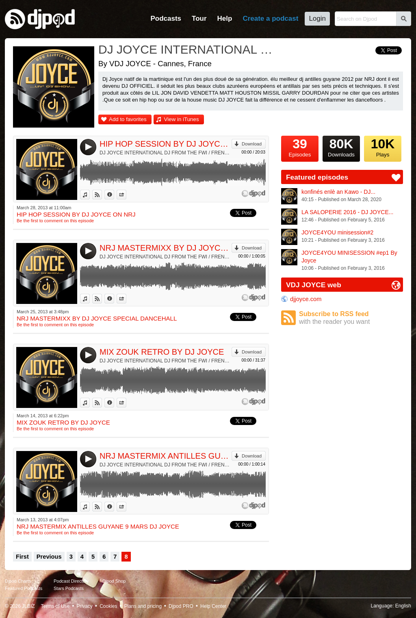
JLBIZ (28, 606)
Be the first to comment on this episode (55, 220)
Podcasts (165, 18)
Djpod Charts (18, 581)
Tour (199, 18)
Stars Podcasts (69, 588)
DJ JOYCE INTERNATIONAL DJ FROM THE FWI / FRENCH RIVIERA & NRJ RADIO (185, 49)
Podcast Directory (71, 581)
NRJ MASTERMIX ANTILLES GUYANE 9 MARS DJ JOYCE (166, 455)
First (22, 556)
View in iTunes (181, 119)
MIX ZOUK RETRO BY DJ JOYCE (162, 351)
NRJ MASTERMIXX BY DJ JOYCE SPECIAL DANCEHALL (166, 247)
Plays (382, 147)
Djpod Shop (114, 581)
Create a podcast (270, 18)
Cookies (108, 606)
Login (317, 18)
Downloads (341, 147)
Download (252, 143)
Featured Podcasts (23, 588)
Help (224, 18)
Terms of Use (55, 606)
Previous (49, 556)
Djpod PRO (181, 606)
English (403, 606)
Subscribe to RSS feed (351, 317)
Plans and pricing (143, 606)
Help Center (213, 606)
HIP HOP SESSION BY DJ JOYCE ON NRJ (166, 143)
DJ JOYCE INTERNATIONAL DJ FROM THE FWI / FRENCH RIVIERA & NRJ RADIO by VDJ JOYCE (166, 153)
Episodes (299, 147)
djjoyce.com (305, 299)
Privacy (85, 606)
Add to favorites (128, 119)
